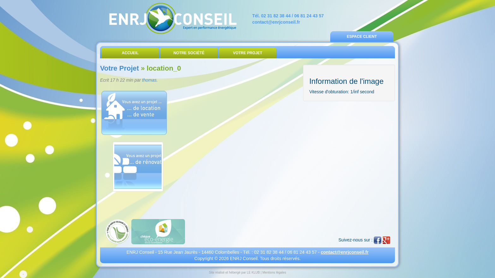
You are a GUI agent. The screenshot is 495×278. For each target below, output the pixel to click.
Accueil (130, 53)
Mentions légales (274, 272)
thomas (149, 80)
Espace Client (362, 36)
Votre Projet (247, 53)
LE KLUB (253, 272)
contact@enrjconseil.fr (276, 22)
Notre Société (188, 53)
